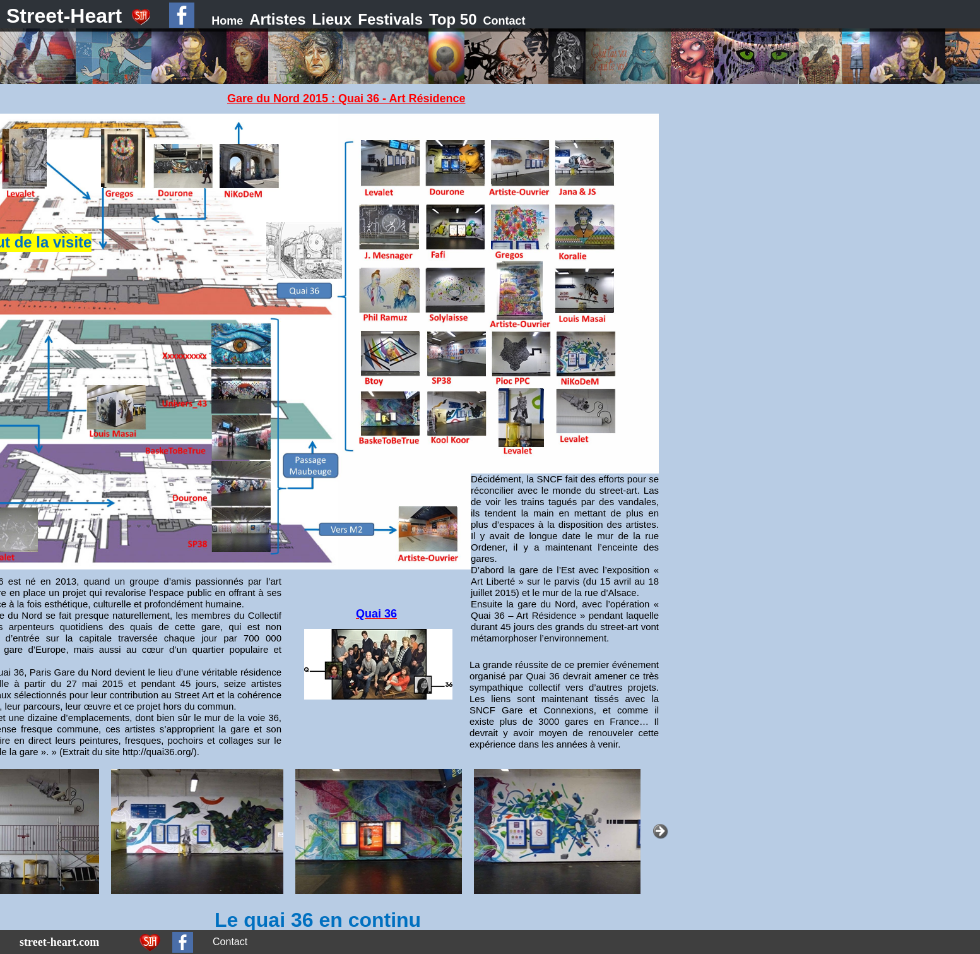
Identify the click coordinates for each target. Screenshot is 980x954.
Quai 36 (376, 613)
